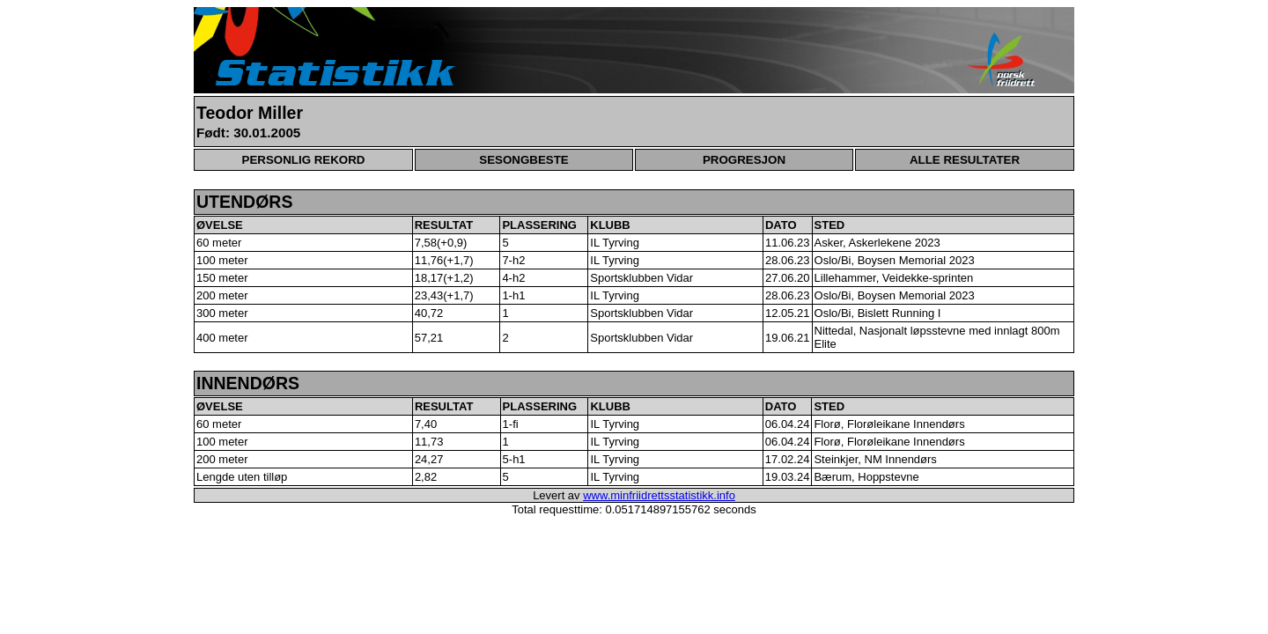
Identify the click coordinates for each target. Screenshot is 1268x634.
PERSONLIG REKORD (303, 159)
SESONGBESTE (523, 159)
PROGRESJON (744, 159)
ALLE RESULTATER (965, 159)
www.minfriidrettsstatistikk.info (659, 495)
